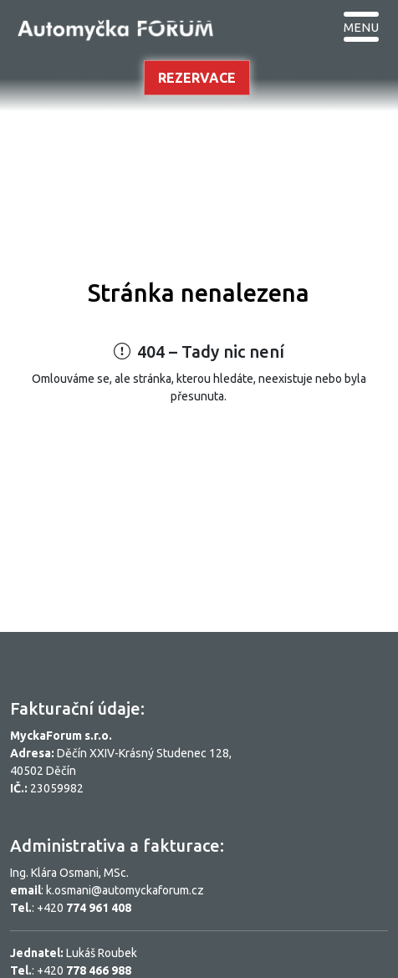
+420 (84, 907)
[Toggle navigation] (361, 25)
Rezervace (197, 77)
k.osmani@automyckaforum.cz (125, 890)
